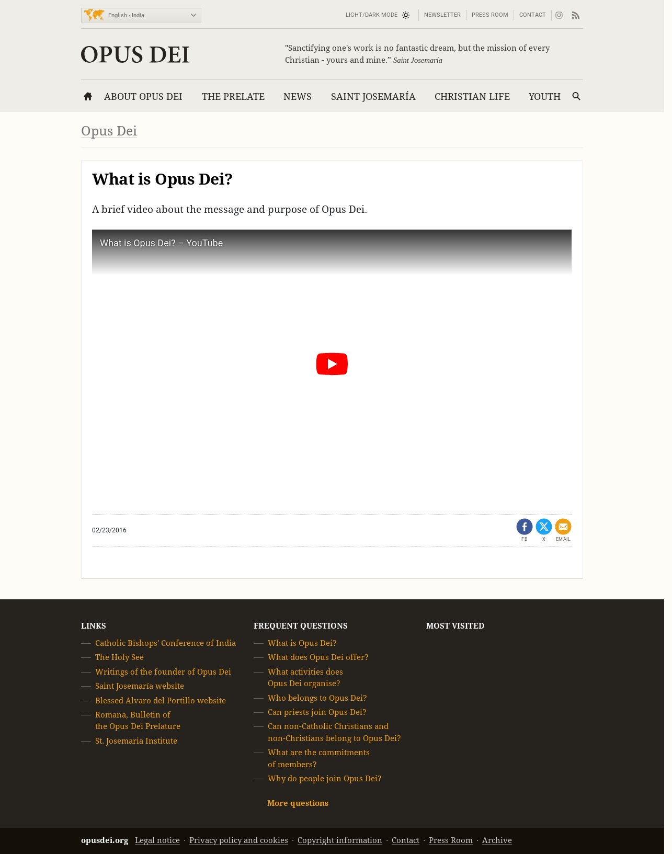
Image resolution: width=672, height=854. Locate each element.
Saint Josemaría (373, 96)
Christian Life (472, 96)
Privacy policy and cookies (238, 840)
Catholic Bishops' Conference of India (165, 643)
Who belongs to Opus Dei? (317, 697)
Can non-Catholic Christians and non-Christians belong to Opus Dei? (334, 732)
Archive (497, 840)
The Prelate (233, 96)
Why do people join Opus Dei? (325, 778)
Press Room (490, 15)
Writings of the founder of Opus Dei (163, 671)
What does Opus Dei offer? (318, 657)
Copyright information (340, 840)
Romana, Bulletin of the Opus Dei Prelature (137, 720)
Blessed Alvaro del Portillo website (160, 700)
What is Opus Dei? (302, 643)
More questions (297, 803)
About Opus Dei (143, 96)
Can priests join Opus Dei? (317, 712)
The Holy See (119, 657)
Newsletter (442, 15)
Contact (532, 15)
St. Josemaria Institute (136, 740)
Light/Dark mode (371, 15)
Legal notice (157, 840)
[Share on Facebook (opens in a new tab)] (524, 530)
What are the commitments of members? (319, 758)
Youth (545, 96)
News (297, 96)
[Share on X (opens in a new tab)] (544, 530)
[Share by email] (563, 530)
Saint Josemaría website (139, 685)
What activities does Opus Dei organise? (305, 677)
